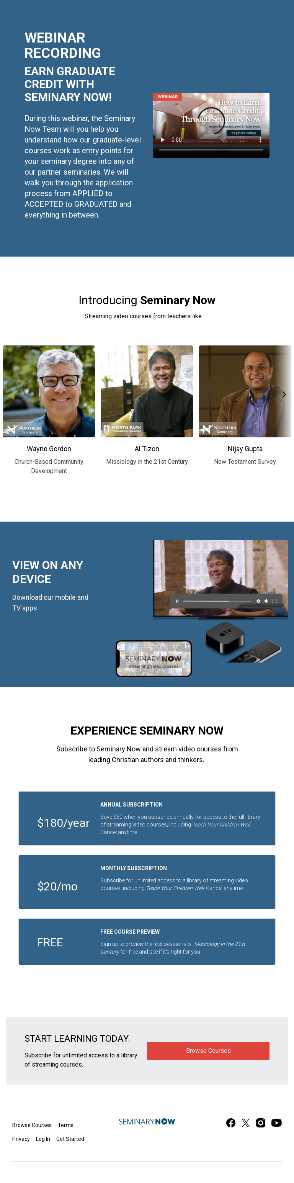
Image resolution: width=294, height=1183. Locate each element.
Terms (66, 1125)
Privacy (21, 1139)
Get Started (70, 1139)
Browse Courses (32, 1125)
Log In (43, 1139)
